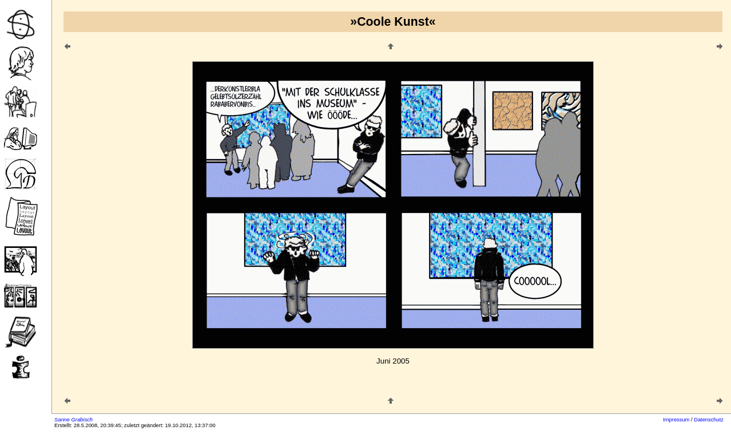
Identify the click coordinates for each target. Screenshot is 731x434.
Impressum (676, 420)
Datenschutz (709, 420)
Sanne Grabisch (73, 420)
